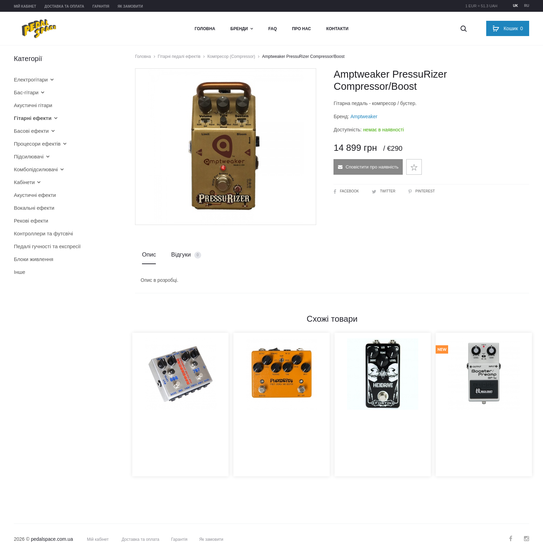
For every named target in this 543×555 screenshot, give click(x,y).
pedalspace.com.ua (52, 539)
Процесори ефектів (37, 144)
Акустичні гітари (33, 105)
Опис (149, 254)
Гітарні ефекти (33, 118)
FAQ (272, 28)
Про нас (301, 28)
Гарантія (100, 6)
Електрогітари (31, 80)
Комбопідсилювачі (36, 169)
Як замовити (130, 6)
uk (515, 6)
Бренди (239, 28)
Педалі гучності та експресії (47, 246)
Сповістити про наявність (368, 167)
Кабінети (24, 182)
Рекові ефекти (31, 221)
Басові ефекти (31, 131)
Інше (19, 272)
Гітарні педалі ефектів (179, 56)
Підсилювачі (29, 156)
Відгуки (186, 255)
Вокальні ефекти (34, 208)
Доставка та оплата (64, 6)
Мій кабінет (25, 6)
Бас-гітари (26, 92)
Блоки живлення (33, 259)
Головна (205, 28)
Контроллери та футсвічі (43, 233)
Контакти (337, 28)
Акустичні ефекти (35, 195)
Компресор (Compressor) (231, 56)
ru (526, 6)
